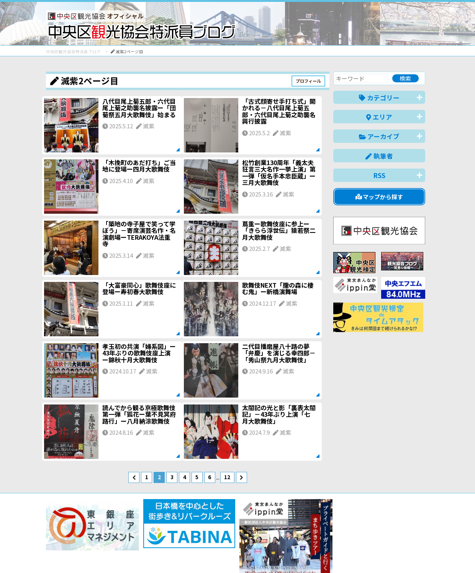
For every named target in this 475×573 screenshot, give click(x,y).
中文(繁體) (386, 555)
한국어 (416, 555)
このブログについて (138, 539)
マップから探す (379, 197)
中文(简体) (351, 555)
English (319, 555)
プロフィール (308, 81)
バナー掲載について (75, 539)
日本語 (292, 555)
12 (227, 477)
